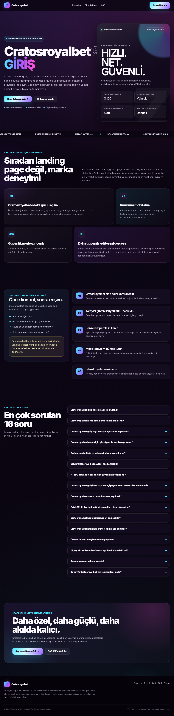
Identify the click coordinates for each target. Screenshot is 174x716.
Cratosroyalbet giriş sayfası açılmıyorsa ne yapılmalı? (100, 431)
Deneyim (76, 5)
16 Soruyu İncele (45, 99)
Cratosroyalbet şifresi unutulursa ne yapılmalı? (96, 496)
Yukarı (167, 683)
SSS (103, 5)
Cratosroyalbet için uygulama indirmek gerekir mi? (98, 453)
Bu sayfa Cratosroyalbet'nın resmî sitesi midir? (96, 572)
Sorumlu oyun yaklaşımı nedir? (87, 561)
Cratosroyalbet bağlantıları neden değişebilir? (96, 518)
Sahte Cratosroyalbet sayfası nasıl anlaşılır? (94, 463)
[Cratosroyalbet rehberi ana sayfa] (16, 5)
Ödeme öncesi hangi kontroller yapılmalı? (93, 539)
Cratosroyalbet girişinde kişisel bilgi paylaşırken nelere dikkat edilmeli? (109, 485)
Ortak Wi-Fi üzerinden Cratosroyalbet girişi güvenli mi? (100, 507)
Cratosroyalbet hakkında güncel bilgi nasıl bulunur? (99, 528)
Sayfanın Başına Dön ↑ (27, 651)
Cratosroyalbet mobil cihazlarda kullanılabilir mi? (97, 420)
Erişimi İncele (160, 5)
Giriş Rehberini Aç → (18, 99)
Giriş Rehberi (91, 5)
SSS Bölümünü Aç (57, 651)
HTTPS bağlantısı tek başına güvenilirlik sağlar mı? (98, 474)
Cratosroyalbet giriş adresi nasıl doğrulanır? (94, 409)
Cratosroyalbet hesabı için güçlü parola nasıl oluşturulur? (102, 442)
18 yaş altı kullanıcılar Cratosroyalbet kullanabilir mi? (99, 550)
